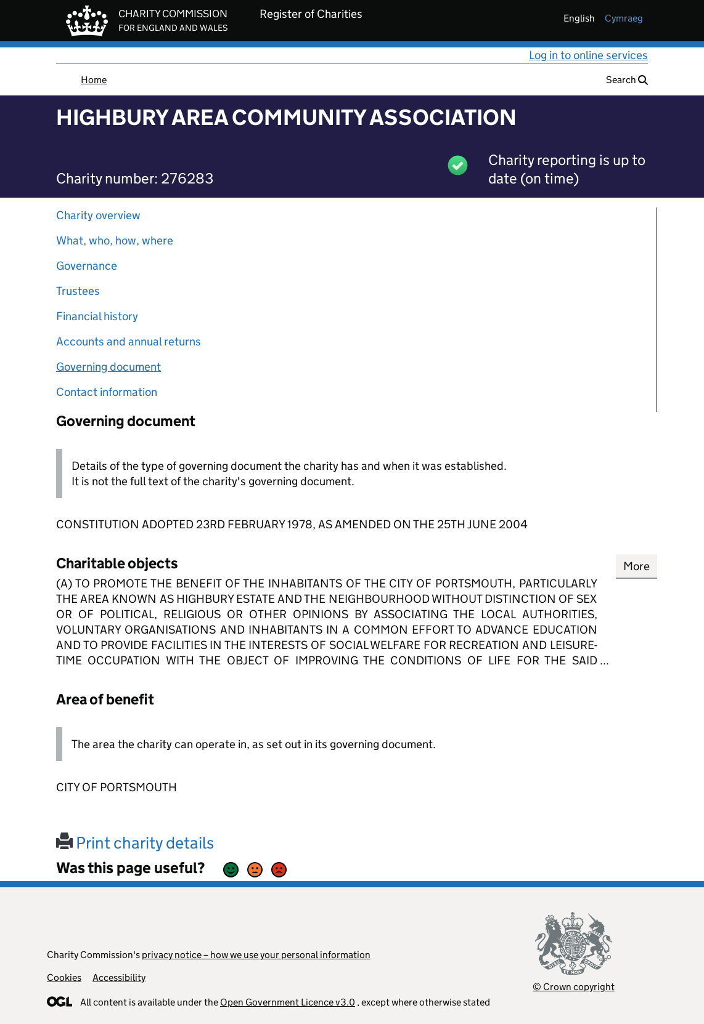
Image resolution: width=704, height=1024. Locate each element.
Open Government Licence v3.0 (287, 1002)
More (636, 566)
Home (94, 80)
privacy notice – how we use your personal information (256, 955)
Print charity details (135, 843)
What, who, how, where (114, 240)
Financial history (97, 316)
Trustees (78, 291)
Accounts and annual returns (128, 341)
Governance (86, 266)
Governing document (108, 367)
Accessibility (118, 977)
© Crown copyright (574, 987)
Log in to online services (588, 55)
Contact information (106, 392)
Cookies (64, 977)
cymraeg (624, 18)
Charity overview (98, 215)
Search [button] (627, 80)
